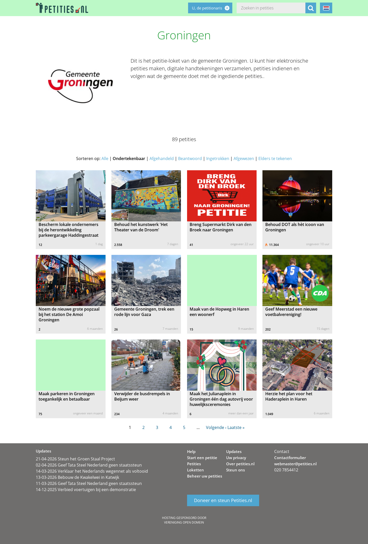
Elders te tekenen (275, 158)
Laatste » (236, 427)
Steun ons (235, 469)
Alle (104, 158)
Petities (194, 463)
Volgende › (216, 427)
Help (191, 451)
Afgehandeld (162, 158)
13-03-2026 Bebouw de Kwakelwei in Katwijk (77, 477)
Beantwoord (190, 158)
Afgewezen (244, 158)
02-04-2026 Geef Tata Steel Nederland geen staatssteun (89, 465)
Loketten (195, 469)
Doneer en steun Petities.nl (223, 500)
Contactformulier (290, 457)
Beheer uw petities (204, 476)
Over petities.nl (240, 463)
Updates (233, 451)
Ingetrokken (217, 158)
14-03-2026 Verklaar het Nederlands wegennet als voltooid (92, 471)
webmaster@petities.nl (295, 463)
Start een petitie (202, 457)
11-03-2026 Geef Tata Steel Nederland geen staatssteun (89, 483)
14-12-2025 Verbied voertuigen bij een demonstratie (86, 489)
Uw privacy (236, 457)
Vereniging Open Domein (184, 522)
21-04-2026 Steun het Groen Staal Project (75, 459)
